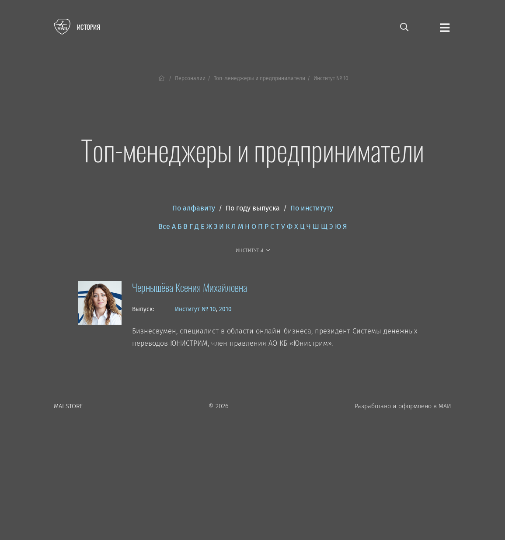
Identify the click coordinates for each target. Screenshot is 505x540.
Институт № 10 (195, 309)
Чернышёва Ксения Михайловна (189, 287)
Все (164, 226)
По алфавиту (193, 208)
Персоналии (190, 78)
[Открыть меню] (444, 27)
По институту (311, 208)
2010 (225, 309)
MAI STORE (68, 406)
